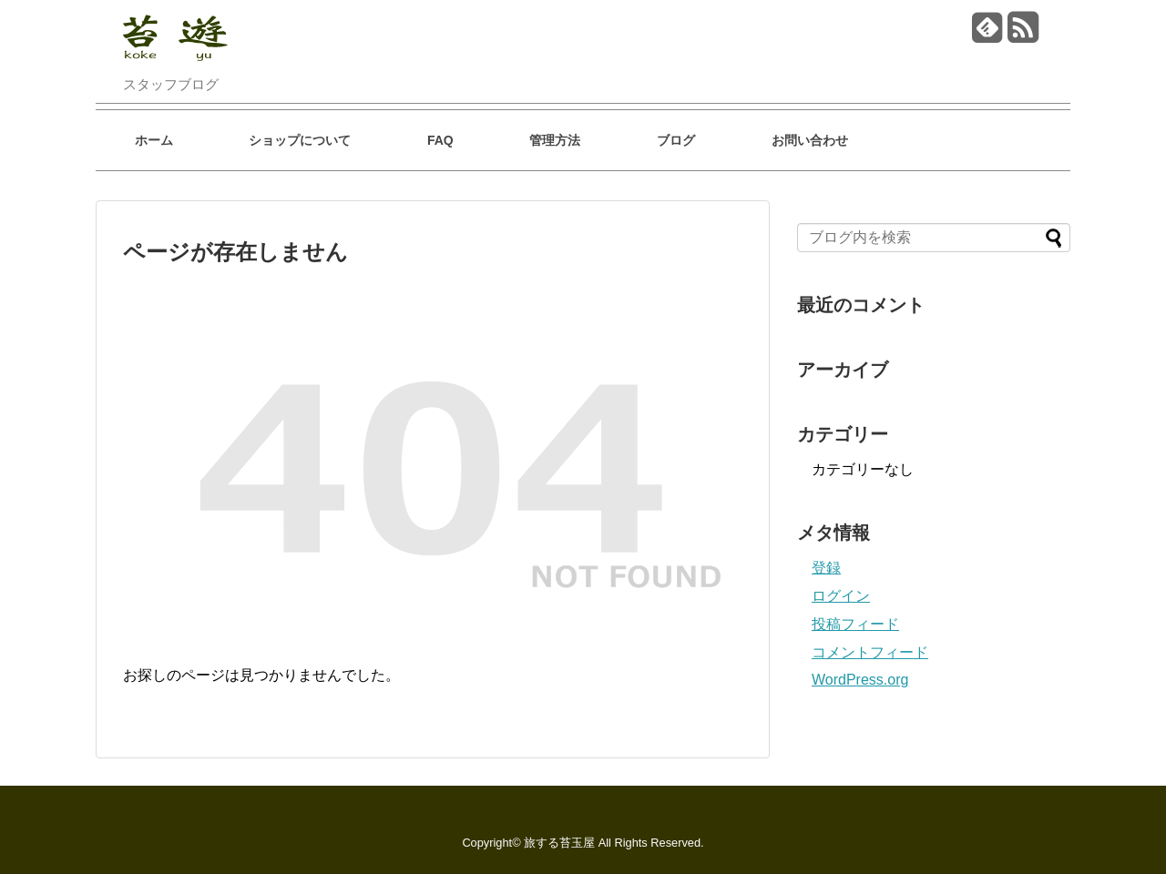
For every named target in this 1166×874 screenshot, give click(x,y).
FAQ (440, 140)
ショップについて (300, 140)
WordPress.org (860, 679)
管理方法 (554, 140)
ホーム (154, 140)
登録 (826, 567)
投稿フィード (855, 624)
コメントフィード (870, 652)
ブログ (676, 140)
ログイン (841, 596)
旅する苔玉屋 (559, 842)
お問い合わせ (810, 140)
